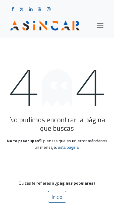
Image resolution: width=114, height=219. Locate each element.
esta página (68, 147)
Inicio (57, 196)
